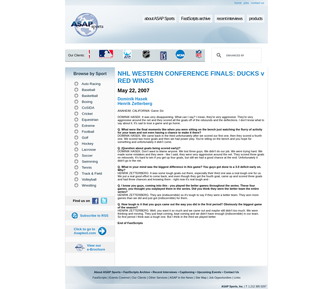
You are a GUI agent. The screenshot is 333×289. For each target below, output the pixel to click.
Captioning (187, 272)
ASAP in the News (181, 277)
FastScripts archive (195, 18)
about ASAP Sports (160, 18)
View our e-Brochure (96, 247)
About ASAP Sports (107, 272)
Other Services (158, 277)
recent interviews (229, 18)
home (238, 2)
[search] (235, 55)
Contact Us (231, 272)
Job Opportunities (220, 277)
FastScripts (100, 277)
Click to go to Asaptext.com (85, 231)
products (255, 18)
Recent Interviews (165, 272)
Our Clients (139, 277)
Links (237, 277)
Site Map (201, 277)
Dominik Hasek (133, 99)
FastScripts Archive (136, 272)
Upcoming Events (209, 272)
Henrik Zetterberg (135, 103)
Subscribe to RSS (94, 216)
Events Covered (119, 277)
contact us (257, 2)
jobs (246, 2)
